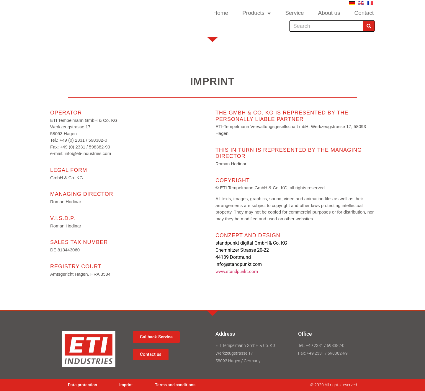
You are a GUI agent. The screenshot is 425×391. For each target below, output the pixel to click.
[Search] (369, 26)
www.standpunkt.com (236, 271)
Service (294, 13)
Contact (363, 13)
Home (220, 13)
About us (329, 13)
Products (256, 13)
